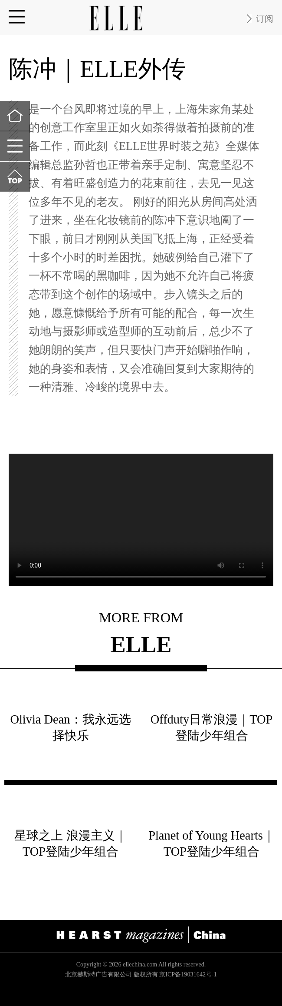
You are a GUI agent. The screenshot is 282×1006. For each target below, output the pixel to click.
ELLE (141, 645)
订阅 (264, 18)
